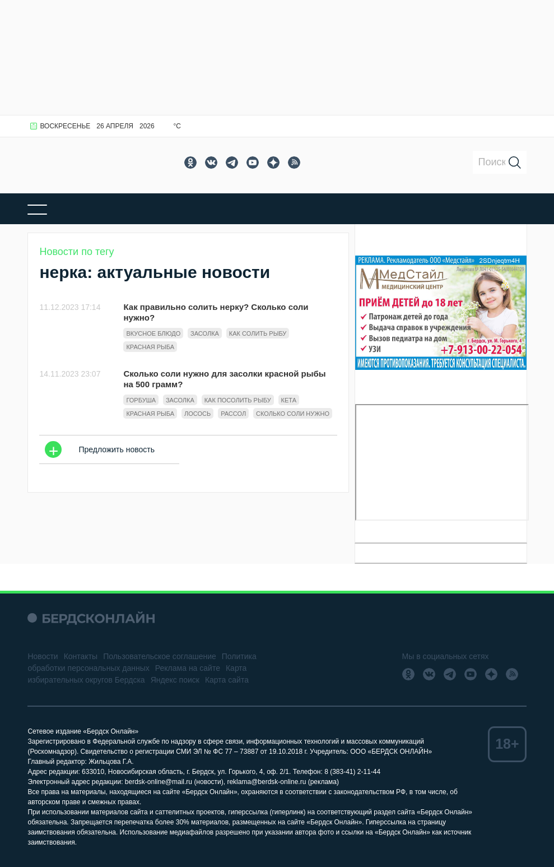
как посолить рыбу (237, 400)
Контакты (80, 656)
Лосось (197, 413)
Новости (42, 656)
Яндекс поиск (175, 679)
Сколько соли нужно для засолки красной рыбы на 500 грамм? (224, 379)
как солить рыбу (258, 333)
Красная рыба (150, 347)
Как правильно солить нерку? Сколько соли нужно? (215, 312)
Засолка (204, 333)
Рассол (233, 413)
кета (288, 400)
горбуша (141, 400)
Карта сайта (227, 679)
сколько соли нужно (292, 413)
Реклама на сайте (187, 668)
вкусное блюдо (153, 333)
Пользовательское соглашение (159, 656)
